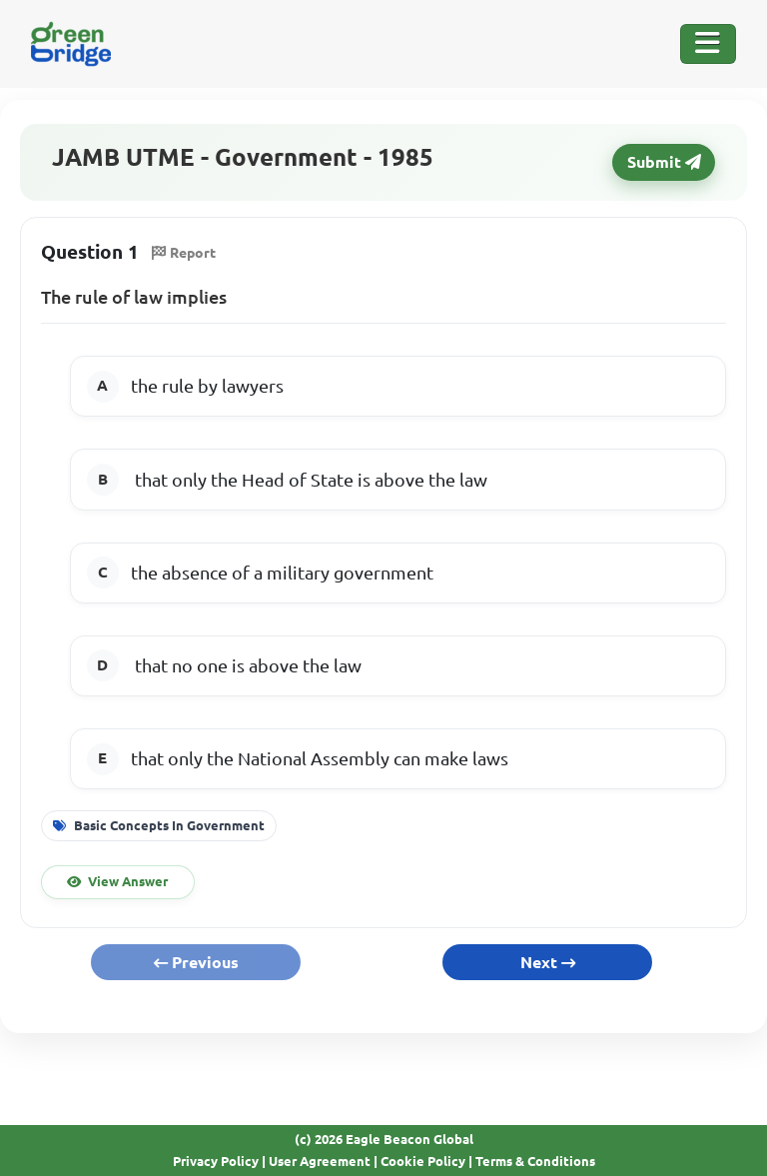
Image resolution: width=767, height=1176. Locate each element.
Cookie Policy (423, 1161)
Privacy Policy (216, 1161)
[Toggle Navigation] (708, 44)
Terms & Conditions (535, 1161)
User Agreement (320, 1161)
